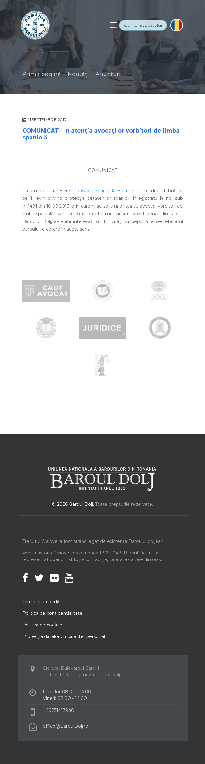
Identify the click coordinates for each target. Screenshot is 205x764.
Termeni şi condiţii (42, 601)
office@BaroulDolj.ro (65, 726)
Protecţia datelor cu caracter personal (63, 636)
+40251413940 (58, 710)
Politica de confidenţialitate (52, 613)
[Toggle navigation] (113, 25)
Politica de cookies (42, 625)
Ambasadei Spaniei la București (103, 191)
